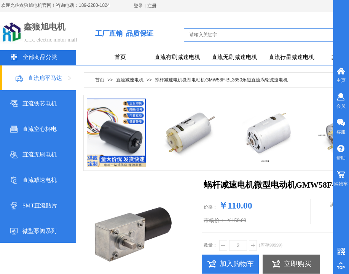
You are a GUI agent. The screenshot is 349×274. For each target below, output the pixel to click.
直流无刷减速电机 (234, 57)
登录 (138, 5)
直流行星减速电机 (291, 57)
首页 (120, 57)
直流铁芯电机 (39, 103)
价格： (210, 207)
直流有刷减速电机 (177, 57)
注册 (151, 5)
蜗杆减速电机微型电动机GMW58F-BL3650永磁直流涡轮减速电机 (221, 80)
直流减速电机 (39, 180)
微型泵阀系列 (39, 231)
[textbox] (266, 34)
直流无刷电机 (39, 154)
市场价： (214, 220)
